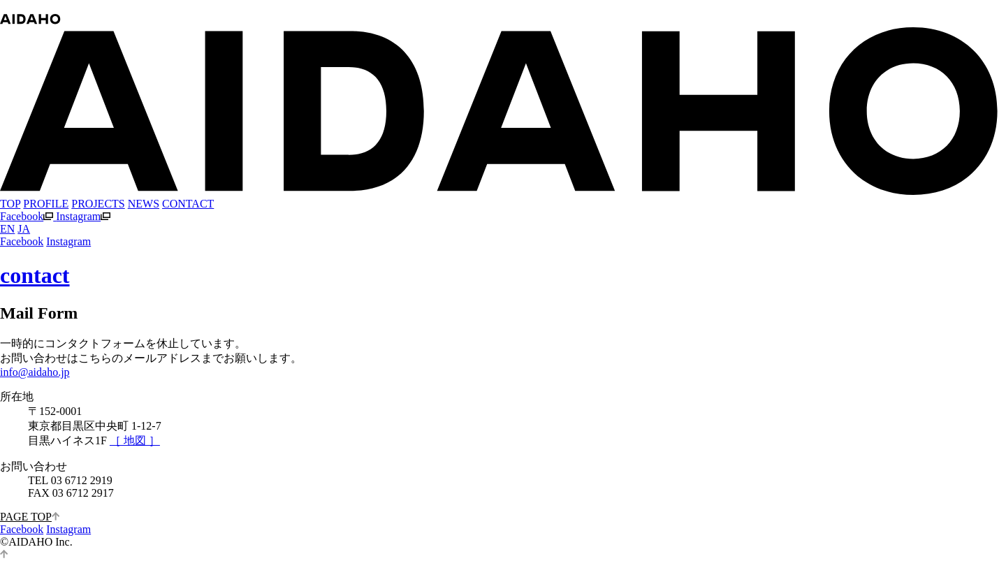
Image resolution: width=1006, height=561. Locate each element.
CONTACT (188, 204)
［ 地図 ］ (135, 440)
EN (7, 229)
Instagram (83, 216)
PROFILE (45, 204)
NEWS (143, 204)
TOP (10, 204)
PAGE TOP (29, 517)
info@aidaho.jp (35, 372)
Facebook (28, 216)
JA (23, 229)
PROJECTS (97, 204)
